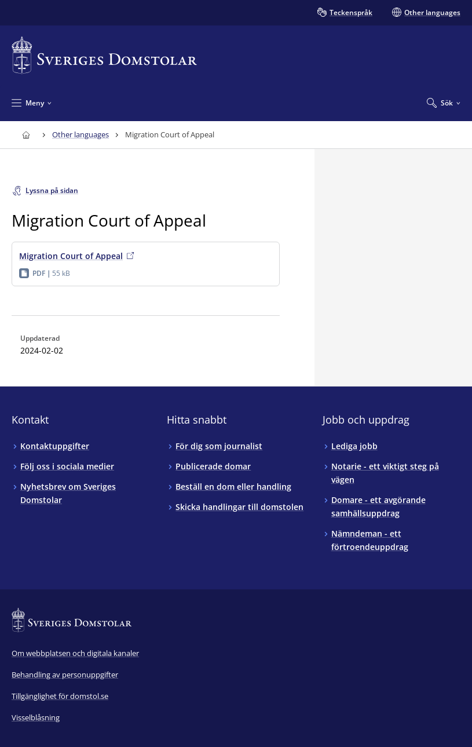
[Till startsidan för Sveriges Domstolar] (104, 55)
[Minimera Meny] (31, 102)
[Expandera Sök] (443, 102)
